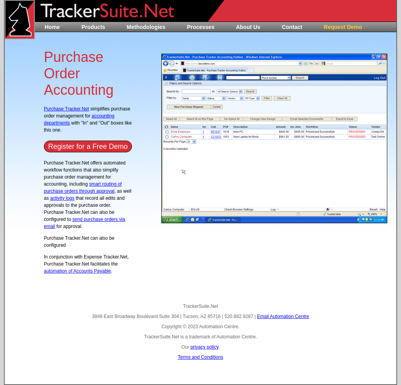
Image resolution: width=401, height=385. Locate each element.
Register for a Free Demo (88, 146)
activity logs (62, 198)
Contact (292, 27)
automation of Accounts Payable (77, 271)
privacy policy (204, 347)
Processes (200, 27)
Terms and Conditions (200, 357)
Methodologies (146, 27)
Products (93, 27)
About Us (248, 27)
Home (52, 27)
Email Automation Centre (283, 316)
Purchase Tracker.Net (66, 109)
